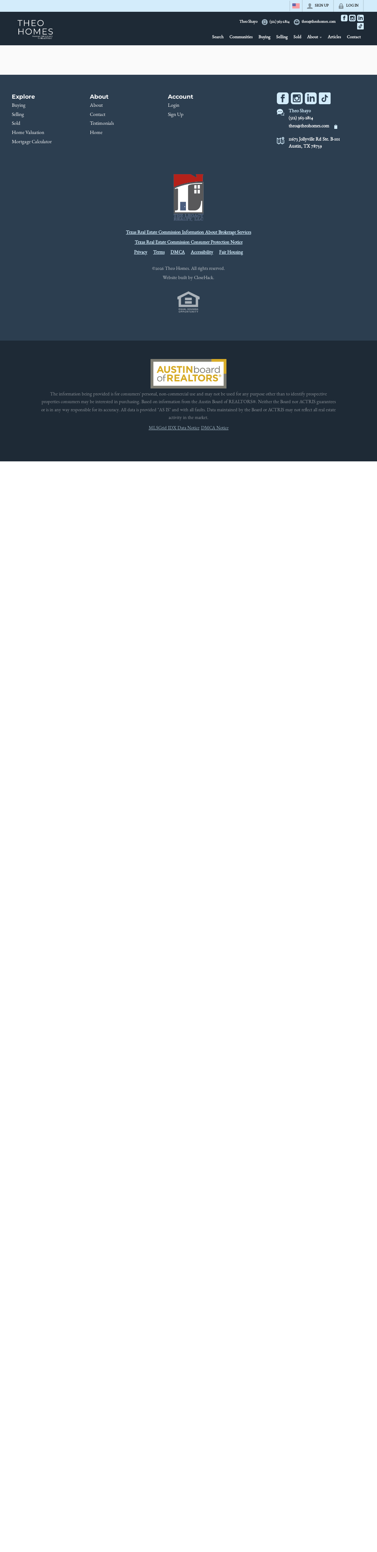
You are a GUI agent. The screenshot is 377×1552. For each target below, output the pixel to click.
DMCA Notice (215, 428)
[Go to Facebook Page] (344, 18)
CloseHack (203, 278)
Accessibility (202, 252)
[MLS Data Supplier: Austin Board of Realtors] (188, 373)
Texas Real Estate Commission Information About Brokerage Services (188, 232)
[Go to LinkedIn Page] (360, 18)
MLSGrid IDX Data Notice (174, 428)
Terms (159, 252)
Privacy (140, 252)
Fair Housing (231, 252)
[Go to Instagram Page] (352, 18)
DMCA (177, 252)
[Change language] (296, 6)
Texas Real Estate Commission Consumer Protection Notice (189, 242)
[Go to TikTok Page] (360, 26)
